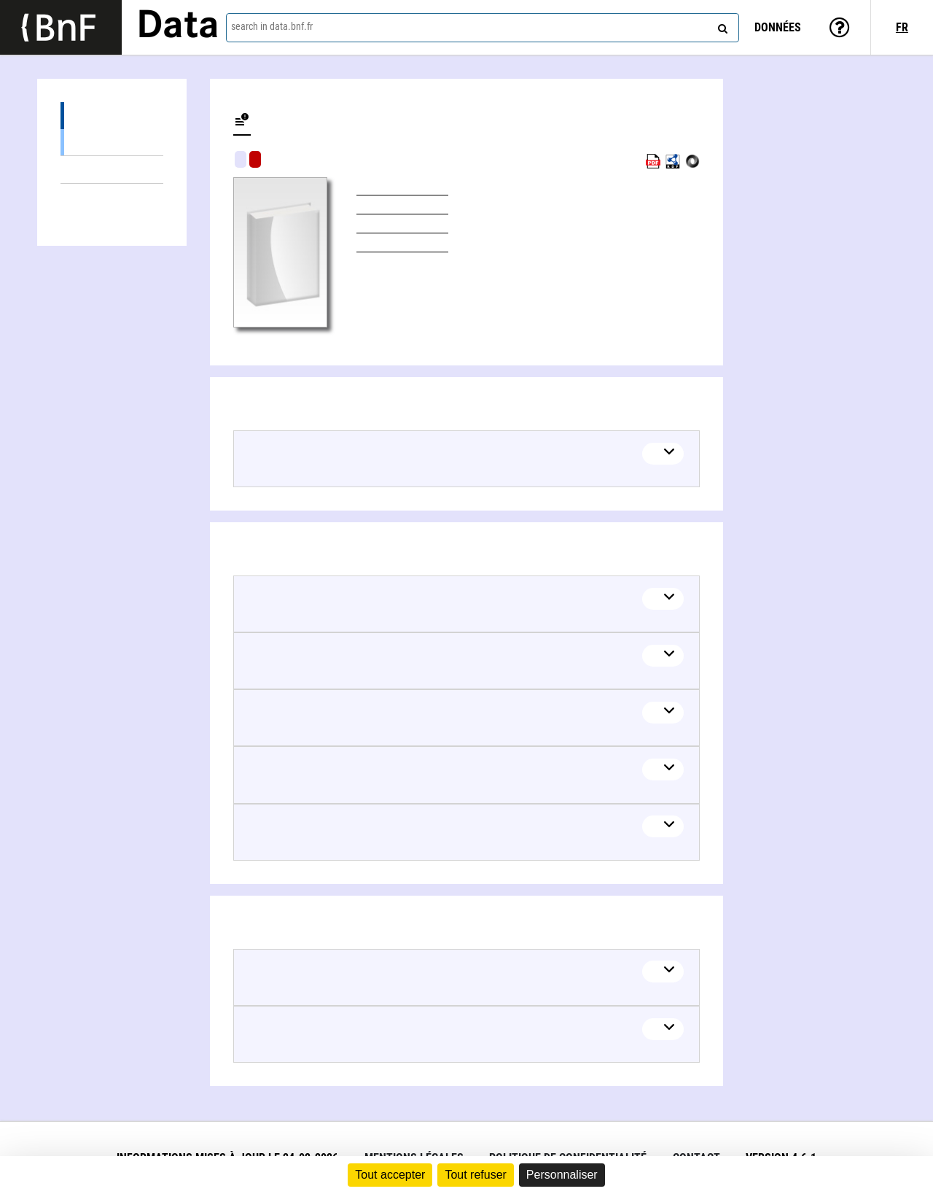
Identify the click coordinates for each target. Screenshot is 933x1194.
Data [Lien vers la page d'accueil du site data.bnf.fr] (177, 27)
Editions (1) (111, 115)
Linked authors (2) (111, 197)
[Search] (721, 25)
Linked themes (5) (111, 169)
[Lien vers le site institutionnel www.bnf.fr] (61, 27)
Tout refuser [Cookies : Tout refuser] (475, 1174)
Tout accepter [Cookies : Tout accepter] (390, 1174)
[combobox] (482, 27)
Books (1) (111, 142)
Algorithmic (255, 159)
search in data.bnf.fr (272, 26)
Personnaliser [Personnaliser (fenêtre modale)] (562, 1174)
